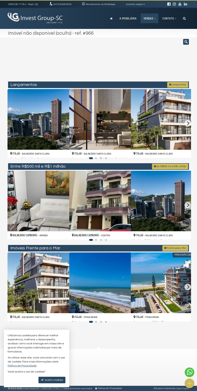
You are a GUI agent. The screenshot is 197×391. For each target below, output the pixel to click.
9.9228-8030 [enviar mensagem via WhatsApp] (63, 4)
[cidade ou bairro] (127, 61)
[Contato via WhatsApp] (189, 372)
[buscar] (151, 61)
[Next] (187, 123)
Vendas (149, 18)
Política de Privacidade (110, 388)
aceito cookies (52, 379)
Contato (169, 18)
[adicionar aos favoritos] (62, 151)
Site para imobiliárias (164, 388)
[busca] (184, 18)
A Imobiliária (128, 18)
